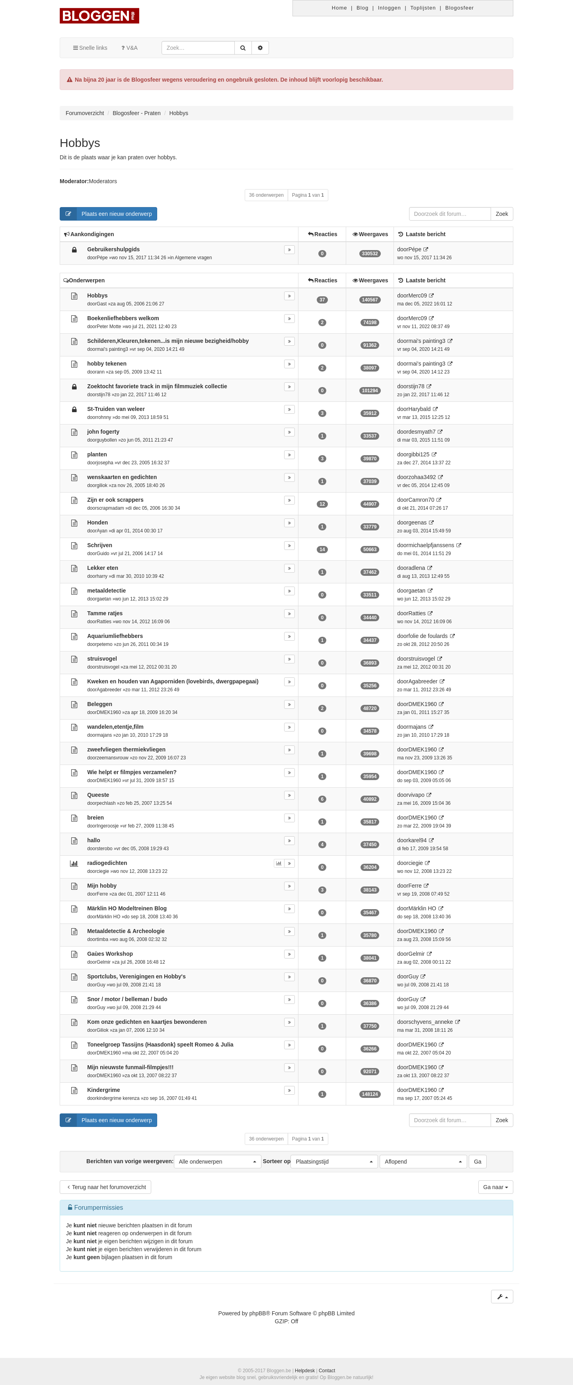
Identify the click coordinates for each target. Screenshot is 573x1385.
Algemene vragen (193, 257)
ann (101, 372)
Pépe (102, 257)
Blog (362, 8)
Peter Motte (109, 326)
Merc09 (417, 295)
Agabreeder (109, 689)
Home (339, 8)
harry (102, 576)
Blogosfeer (459, 8)
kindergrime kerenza (118, 1098)
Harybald (419, 409)
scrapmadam (110, 508)
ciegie (103, 871)
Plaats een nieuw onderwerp (106, 213)
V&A (128, 48)
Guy (101, 985)
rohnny (104, 417)
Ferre (102, 894)
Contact (327, 1370)
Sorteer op (320, 1161)
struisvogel (108, 667)
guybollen (107, 440)
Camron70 (421, 500)
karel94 (417, 840)
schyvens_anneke (430, 1022)
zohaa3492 (422, 477)
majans (104, 735)
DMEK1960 (109, 712)
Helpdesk (305, 1370)
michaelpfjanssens (431, 545)
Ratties (104, 621)
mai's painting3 (112, 349)
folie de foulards (428, 636)
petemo (105, 644)
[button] (217, 1161)
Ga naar (495, 1187)
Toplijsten (423, 8)
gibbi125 (418, 454)
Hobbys (80, 142)
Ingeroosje (108, 826)
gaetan (104, 599)
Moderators (103, 181)
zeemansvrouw (113, 758)
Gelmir (104, 962)
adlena (416, 568)
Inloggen (389, 8)
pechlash (106, 803)
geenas (417, 522)
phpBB (257, 1313)
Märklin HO (108, 916)
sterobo (105, 848)
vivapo (416, 795)
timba (102, 939)
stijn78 (103, 394)
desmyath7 (421, 431)
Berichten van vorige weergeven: (173, 1161)
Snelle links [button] (89, 48)
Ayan (102, 531)
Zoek (502, 214)
